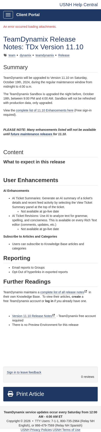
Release (64, 55)
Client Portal (28, 15)
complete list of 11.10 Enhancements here (44, 110)
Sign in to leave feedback (24, 372)
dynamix (25, 55)
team (12, 55)
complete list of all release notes (62, 292)
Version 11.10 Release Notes (32, 316)
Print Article (25, 394)
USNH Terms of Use (66, 430)
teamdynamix (45, 55)
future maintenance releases (32, 134)
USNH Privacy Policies (36, 430)
